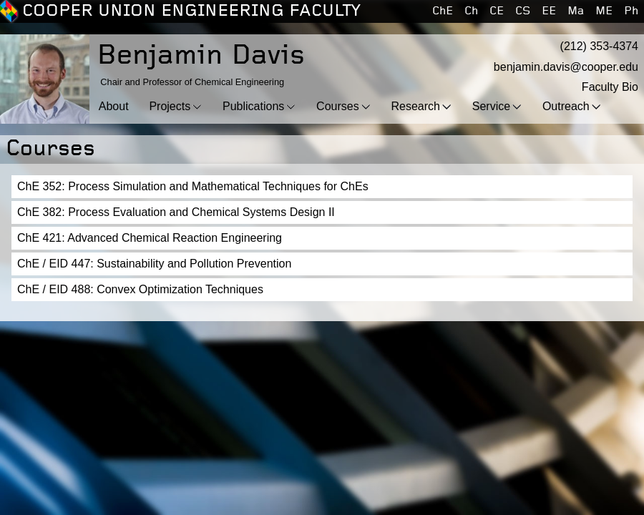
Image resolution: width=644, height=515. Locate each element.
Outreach (566, 106)
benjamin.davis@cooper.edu (566, 67)
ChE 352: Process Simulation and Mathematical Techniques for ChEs (193, 186)
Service (491, 106)
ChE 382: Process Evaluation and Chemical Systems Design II (176, 212)
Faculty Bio (610, 87)
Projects (169, 106)
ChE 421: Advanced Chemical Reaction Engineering (149, 238)
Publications (253, 106)
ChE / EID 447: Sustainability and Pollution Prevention (154, 264)
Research (415, 106)
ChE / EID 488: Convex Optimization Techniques (140, 289)
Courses (337, 106)
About (114, 106)
